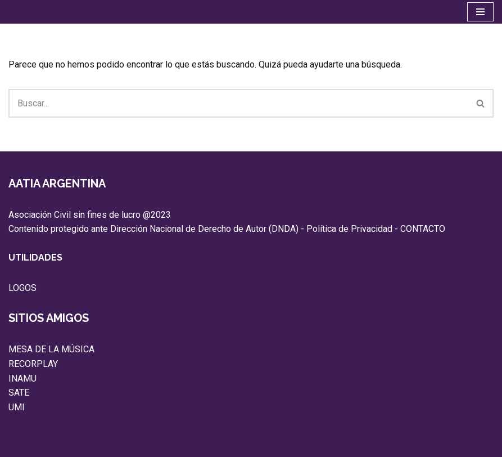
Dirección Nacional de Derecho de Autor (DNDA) (204, 228)
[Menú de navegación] (480, 11)
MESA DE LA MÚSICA (51, 349)
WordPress (302, 445)
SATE (18, 392)
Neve (187, 445)
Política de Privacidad (349, 228)
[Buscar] (238, 103)
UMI (16, 407)
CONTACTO (422, 228)
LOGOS (22, 288)
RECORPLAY (33, 364)
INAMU (22, 378)
